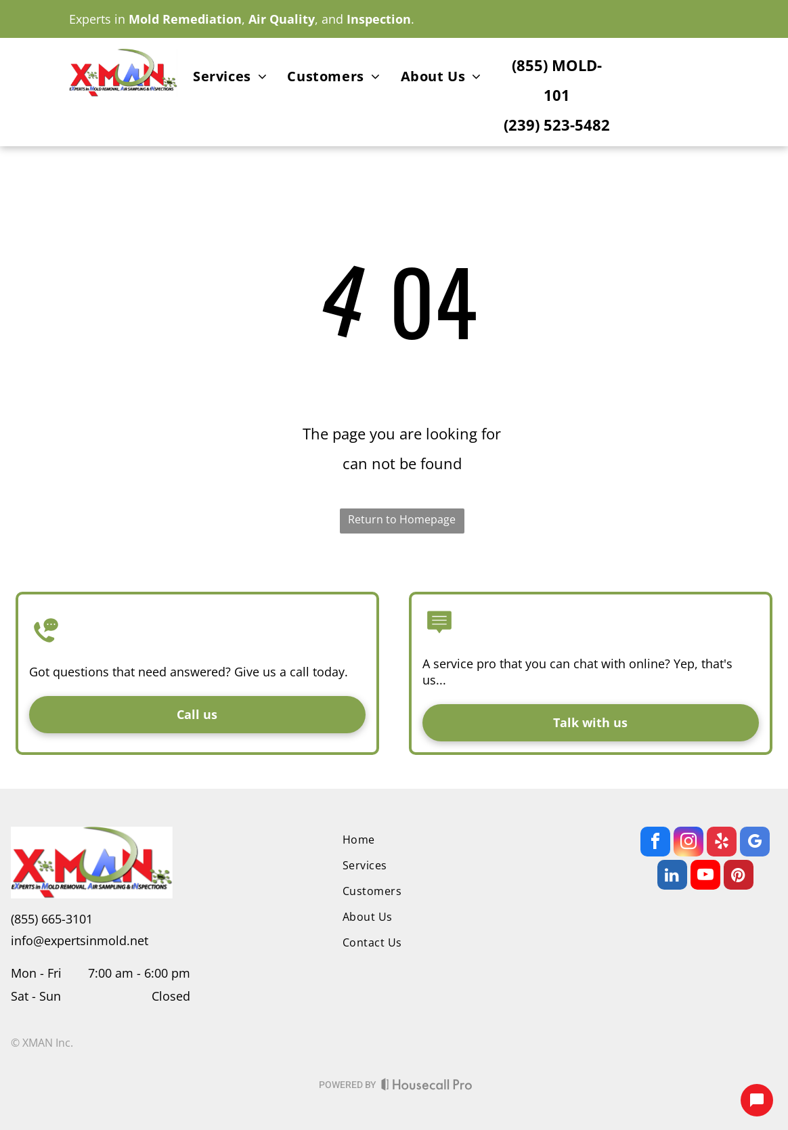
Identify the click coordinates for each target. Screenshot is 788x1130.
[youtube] (705, 876)
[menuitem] (230, 78)
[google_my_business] (755, 843)
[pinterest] (738, 876)
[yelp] (722, 843)
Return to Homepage (402, 519)
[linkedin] (672, 876)
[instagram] (688, 843)
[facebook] (655, 843)
